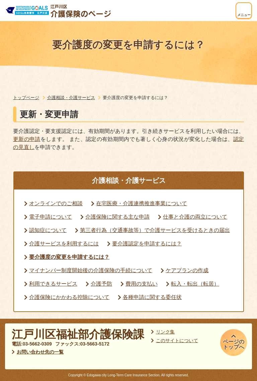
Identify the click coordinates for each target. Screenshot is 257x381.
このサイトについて (177, 340)
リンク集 (165, 331)
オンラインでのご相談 (56, 203)
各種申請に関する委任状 (152, 297)
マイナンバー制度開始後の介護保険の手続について (90, 270)
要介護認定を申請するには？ (147, 243)
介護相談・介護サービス (71, 97)
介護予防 (101, 284)
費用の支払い (141, 284)
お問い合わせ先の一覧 (40, 352)
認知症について (48, 230)
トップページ (26, 97)
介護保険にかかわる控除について (69, 297)
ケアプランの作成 (187, 270)
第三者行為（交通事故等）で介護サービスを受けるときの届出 (155, 230)
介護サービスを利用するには (64, 243)
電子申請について (50, 217)
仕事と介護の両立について (195, 217)
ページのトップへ (233, 344)
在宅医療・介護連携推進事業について (141, 203)
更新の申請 (26, 139)
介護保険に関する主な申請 (117, 217)
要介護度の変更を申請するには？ (69, 257)
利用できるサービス (53, 284)
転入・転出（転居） (195, 284)
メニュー (244, 15)
